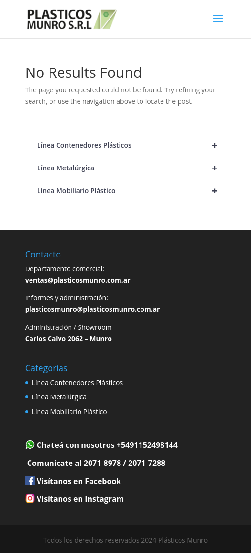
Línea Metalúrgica (131, 168)
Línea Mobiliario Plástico (131, 190)
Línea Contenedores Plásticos (131, 145)
